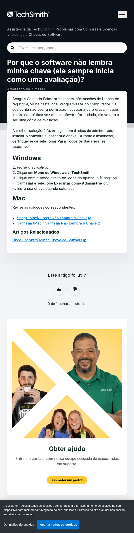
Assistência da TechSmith (28, 29)
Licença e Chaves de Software (37, 34)
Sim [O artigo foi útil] (59, 289)
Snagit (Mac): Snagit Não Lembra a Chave (52, 218)
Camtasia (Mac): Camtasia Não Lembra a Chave (57, 223)
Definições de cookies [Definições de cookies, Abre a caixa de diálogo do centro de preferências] (19, 524)
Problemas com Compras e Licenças (86, 29)
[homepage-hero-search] (67, 47)
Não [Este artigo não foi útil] (74, 289)
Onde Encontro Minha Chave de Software (47, 240)
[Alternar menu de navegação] (122, 14)
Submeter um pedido (67, 480)
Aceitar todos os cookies (58, 524)
